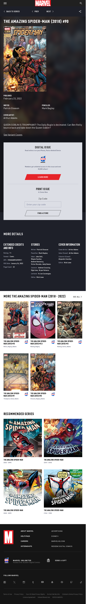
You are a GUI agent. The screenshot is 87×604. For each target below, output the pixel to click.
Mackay (32, 346)
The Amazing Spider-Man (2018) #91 (12, 394)
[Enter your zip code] (43, 204)
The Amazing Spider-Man (13, 460)
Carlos (64, 346)
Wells (5, 346)
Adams (15, 346)
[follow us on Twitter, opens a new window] (14, 582)
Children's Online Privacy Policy (72, 594)
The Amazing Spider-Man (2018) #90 (38, 394)
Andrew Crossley (44, 268)
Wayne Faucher (36, 259)
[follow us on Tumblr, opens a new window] (33, 582)
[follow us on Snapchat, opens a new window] (52, 582)
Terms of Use (7, 594)
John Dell (39, 256)
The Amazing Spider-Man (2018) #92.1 (38, 342)
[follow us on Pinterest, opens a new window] (62, 582)
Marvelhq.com (58, 541)
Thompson (7, 399)
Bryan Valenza (44, 270)
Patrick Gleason (11, 108)
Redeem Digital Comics (61, 546)
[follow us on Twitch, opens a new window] (71, 582)
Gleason (32, 399)
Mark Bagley (48, 108)
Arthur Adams (10, 117)
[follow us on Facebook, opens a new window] (5, 582)
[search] (81, 3)
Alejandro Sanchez (65, 259)
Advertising (57, 531)
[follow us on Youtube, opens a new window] (42, 582)
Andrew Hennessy (37, 261)
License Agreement (29, 597)
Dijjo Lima (34, 270)
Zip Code (43, 198)
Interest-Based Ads (44, 597)
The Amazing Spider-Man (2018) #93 (12, 342)
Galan (12, 399)
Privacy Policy (19, 594)
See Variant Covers (13, 134)
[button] (4, 3)
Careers (24, 541)
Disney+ (55, 536)
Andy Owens (47, 264)
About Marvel (27, 531)
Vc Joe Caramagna (44, 274)
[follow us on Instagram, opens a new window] (24, 582)
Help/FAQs (25, 536)
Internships (26, 546)
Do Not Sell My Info (53, 594)
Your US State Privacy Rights (35, 594)
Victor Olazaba (36, 264)
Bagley (10, 346)
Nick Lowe (40, 277)
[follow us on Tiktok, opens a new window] (81, 582)
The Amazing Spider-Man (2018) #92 (65, 342)
